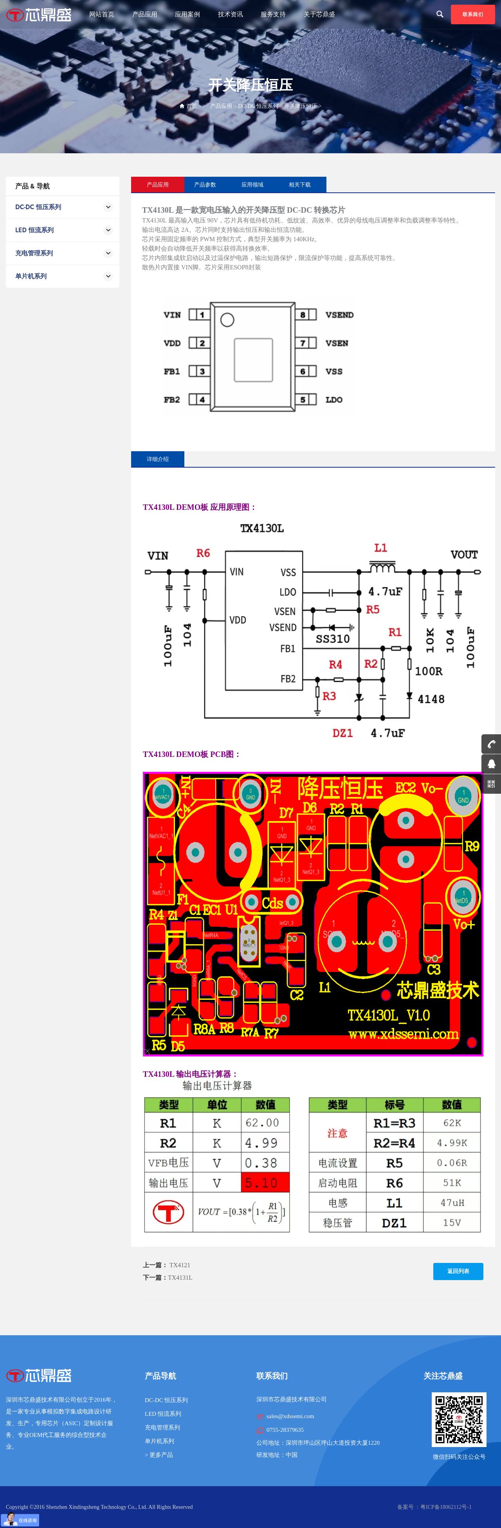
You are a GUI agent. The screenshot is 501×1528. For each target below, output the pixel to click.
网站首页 (101, 14)
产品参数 (205, 184)
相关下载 (300, 184)
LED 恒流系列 (163, 1414)
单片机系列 (159, 1441)
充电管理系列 (162, 1427)
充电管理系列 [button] (64, 253)
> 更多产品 (159, 1455)
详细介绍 (158, 459)
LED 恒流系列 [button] (64, 230)
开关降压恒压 (300, 106)
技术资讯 (230, 14)
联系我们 (473, 14)
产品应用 (144, 14)
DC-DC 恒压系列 (258, 106)
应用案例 (187, 14)
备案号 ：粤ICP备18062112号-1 (434, 1507)
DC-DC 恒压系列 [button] (64, 207)
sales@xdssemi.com (290, 1416)
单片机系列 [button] (64, 277)
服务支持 (273, 14)
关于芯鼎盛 (319, 14)
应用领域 (252, 184)
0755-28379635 (285, 1430)
